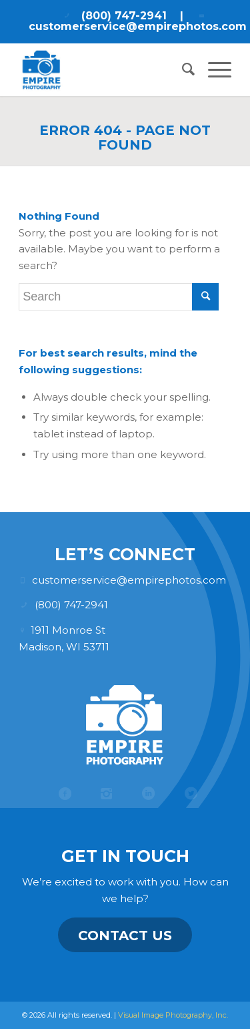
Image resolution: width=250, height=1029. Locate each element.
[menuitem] (182, 69)
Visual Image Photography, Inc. (173, 1015)
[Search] (182, 69)
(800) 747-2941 (124, 15)
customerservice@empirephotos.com (138, 26)
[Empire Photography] (104, 69)
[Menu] (213, 69)
